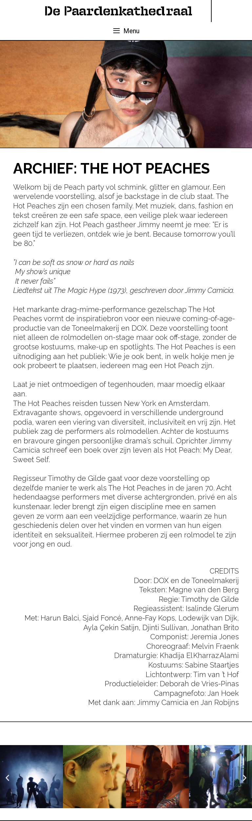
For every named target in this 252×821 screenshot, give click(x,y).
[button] (7, 778)
